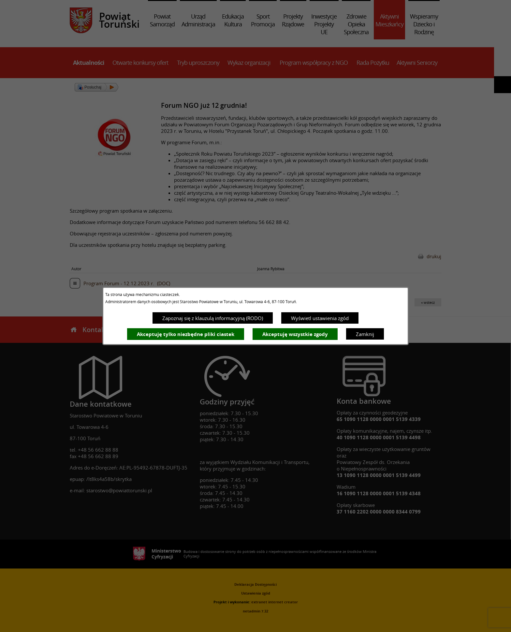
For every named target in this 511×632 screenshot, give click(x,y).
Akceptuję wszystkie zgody (295, 334)
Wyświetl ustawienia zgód (320, 318)
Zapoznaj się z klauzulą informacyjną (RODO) (212, 318)
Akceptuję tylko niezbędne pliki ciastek (185, 334)
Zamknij (365, 334)
